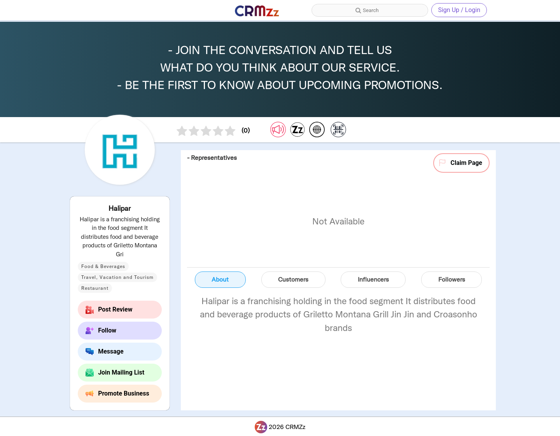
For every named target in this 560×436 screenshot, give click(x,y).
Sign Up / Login (459, 10)
